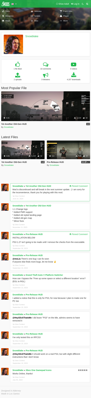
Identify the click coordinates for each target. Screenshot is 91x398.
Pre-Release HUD (34, 234)
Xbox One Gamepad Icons (39, 370)
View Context (19, 196)
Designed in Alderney (11, 391)
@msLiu (16, 259)
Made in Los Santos (10, 393)
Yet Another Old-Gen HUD (38, 186)
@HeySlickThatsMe (22, 317)
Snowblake (31, 36)
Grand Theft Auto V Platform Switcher (44, 275)
